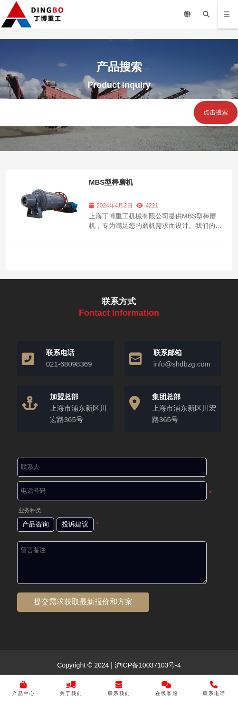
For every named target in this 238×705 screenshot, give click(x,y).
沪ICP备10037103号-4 (147, 665)
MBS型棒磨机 (111, 182)
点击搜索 (215, 112)
